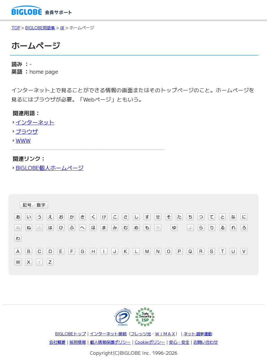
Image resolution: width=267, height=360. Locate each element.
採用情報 (78, 342)
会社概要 (57, 342)
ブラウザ (27, 131)
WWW (23, 140)
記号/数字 (34, 205)
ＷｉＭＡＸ (165, 333)
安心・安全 (179, 342)
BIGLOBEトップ (70, 333)
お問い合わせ (205, 342)
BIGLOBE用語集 (40, 27)
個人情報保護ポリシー (110, 342)
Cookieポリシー (150, 342)
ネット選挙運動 (198, 333)
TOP (15, 27)
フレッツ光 (141, 333)
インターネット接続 (108, 333)
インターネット (35, 122)
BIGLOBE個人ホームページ (49, 167)
